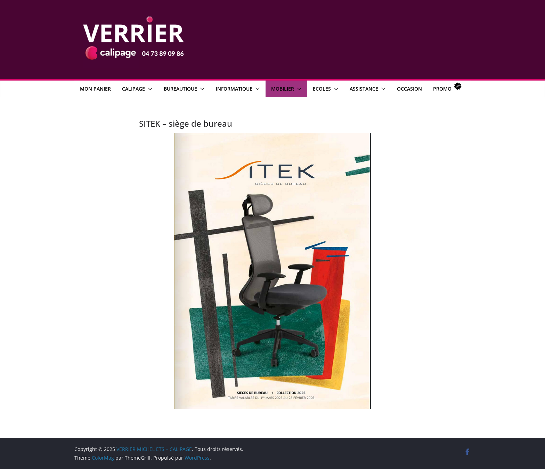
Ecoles (322, 88)
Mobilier (282, 88)
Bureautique (180, 88)
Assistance (364, 88)
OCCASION (409, 88)
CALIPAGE (133, 88)
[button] (149, 89)
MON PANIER (95, 88)
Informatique (234, 88)
